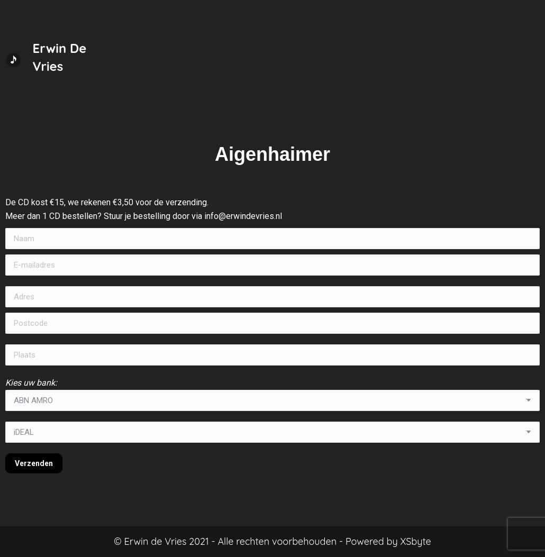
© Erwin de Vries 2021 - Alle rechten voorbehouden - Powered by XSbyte (272, 541)
